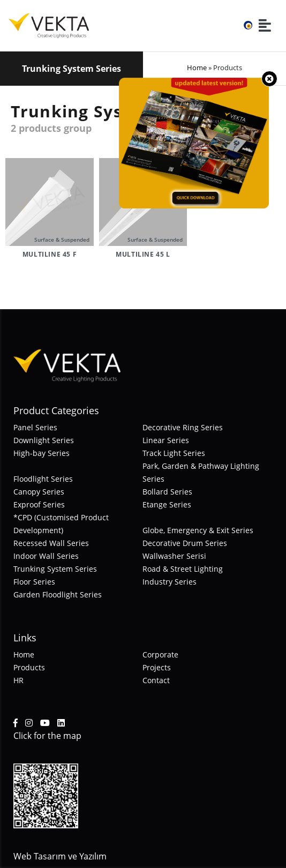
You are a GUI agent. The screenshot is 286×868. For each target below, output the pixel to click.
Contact (156, 680)
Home (197, 67)
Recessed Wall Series (51, 543)
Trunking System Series (55, 569)
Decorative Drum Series (184, 543)
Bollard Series (167, 492)
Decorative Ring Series (182, 427)
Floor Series (34, 582)
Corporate (160, 654)
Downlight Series (43, 440)
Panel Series (35, 427)
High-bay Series (41, 453)
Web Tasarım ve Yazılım (60, 856)
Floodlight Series (43, 479)
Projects (156, 667)
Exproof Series (39, 504)
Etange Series (166, 504)
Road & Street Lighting (182, 569)
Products (29, 667)
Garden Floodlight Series (57, 594)
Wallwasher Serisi (174, 556)
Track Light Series (173, 453)
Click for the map (47, 736)
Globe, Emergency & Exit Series (197, 530)
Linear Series (165, 440)
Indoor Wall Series (46, 556)
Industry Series (169, 582)
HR (18, 680)
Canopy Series (38, 492)
